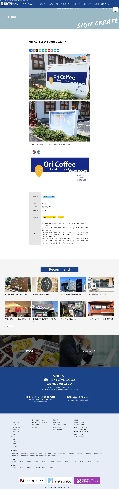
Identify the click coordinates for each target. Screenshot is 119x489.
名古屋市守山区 (52, 453)
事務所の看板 (56, 422)
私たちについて (32, 4)
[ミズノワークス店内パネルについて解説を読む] (73, 312)
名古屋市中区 (42, 453)
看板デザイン (43, 4)
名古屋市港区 (88, 453)
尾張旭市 (29, 461)
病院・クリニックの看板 (59, 424)
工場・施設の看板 (58, 429)
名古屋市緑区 (78, 453)
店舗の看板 (56, 420)
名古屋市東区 (24, 453)
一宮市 (97, 461)
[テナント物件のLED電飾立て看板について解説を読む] (73, 288)
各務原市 (29, 467)
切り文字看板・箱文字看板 (81, 432)
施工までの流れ (54, 4)
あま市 (74, 461)
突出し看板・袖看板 (79, 424)
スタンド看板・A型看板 (80, 429)
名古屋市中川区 (34, 455)
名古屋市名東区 (70, 453)
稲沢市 (89, 461)
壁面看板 (76, 420)
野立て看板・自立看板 (80, 422)
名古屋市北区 (15, 453)
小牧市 (21, 461)
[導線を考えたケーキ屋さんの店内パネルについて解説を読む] (18, 312)
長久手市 (52, 461)
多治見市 (14, 467)
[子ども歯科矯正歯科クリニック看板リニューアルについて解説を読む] (45, 312)
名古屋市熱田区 (43, 455)
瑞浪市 (51, 467)
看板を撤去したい (37, 424)
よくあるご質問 (87, 4)
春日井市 (14, 461)
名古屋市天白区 (16, 455)
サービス (13, 424)
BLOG (70, 4)
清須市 (66, 461)
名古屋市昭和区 (98, 453)
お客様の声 (77, 4)
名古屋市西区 (33, 453)
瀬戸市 (36, 461)
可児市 (43, 467)
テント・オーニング (79, 436)
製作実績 (63, 4)
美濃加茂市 (37, 467)
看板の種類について (16, 427)
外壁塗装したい (36, 427)
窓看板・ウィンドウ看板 (80, 427)
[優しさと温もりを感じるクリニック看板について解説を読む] (18, 288)
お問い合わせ (105, 4)
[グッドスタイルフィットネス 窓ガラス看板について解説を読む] (101, 312)
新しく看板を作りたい (38, 420)
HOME (24, 4)
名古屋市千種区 (61, 453)
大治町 (81, 461)
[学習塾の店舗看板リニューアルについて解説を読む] (101, 288)
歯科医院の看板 (57, 427)
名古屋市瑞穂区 (52, 455)
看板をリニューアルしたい (39, 422)
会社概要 (96, 4)
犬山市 (43, 461)
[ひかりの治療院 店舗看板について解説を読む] (45, 288)
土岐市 (21, 467)
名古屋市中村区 (25, 455)
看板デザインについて (17, 429)
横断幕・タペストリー (80, 434)
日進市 (59, 461)
